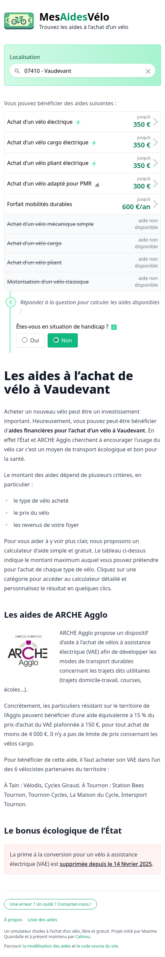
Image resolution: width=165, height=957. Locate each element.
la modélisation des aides (47, 946)
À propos (13, 920)
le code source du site (97, 946)
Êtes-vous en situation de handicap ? (62, 326)
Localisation (25, 57)
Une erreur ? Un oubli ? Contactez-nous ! (50, 904)
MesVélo (74, 17)
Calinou (82, 936)
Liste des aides (42, 920)
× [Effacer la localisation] (148, 71)
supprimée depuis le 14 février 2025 (106, 864)
